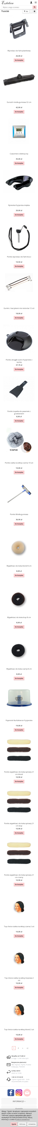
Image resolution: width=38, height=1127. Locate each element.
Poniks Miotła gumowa (19, 514)
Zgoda (14, 1124)
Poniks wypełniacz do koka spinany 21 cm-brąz (19, 824)
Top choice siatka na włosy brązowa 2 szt (19, 979)
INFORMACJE (19, 1101)
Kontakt (19, 1108)
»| (27, 1048)
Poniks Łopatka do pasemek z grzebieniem (19, 412)
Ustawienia (31, 1124)
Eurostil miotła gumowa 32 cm (19, 102)
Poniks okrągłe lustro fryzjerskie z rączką (19, 361)
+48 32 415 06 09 (17, 1077)
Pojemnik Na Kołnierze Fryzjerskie (19, 720)
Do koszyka (19, 60)
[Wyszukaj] (34, 7)
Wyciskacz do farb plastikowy (19, 50)
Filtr (26, 11)
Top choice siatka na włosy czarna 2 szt (19, 926)
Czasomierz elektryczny (19, 153)
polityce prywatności (22, 1119)
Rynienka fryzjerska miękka (19, 205)
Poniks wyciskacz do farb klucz (19, 257)
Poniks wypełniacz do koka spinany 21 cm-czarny (19, 876)
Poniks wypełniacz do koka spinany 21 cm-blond (19, 773)
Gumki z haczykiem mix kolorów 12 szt (19, 308)
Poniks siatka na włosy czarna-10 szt (19, 463)
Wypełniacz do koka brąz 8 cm (19, 617)
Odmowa (22, 1124)
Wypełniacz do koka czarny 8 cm (19, 669)
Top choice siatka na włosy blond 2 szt (19, 1029)
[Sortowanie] (31, 11)
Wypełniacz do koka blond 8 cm (19, 566)
